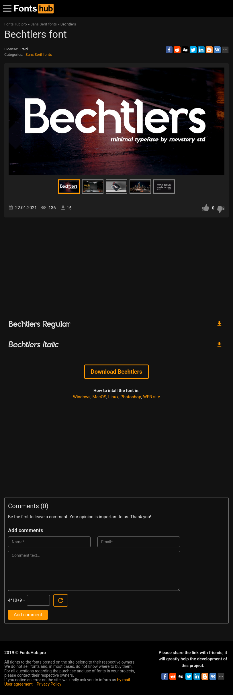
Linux (113, 396)
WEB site (151, 396)
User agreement (18, 684)
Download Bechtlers (116, 371)
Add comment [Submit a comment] (28, 614)
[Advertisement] (116, 266)
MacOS (99, 396)
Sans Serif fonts (39, 54)
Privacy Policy (49, 684)
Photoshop (130, 396)
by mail (123, 680)
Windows (82, 396)
